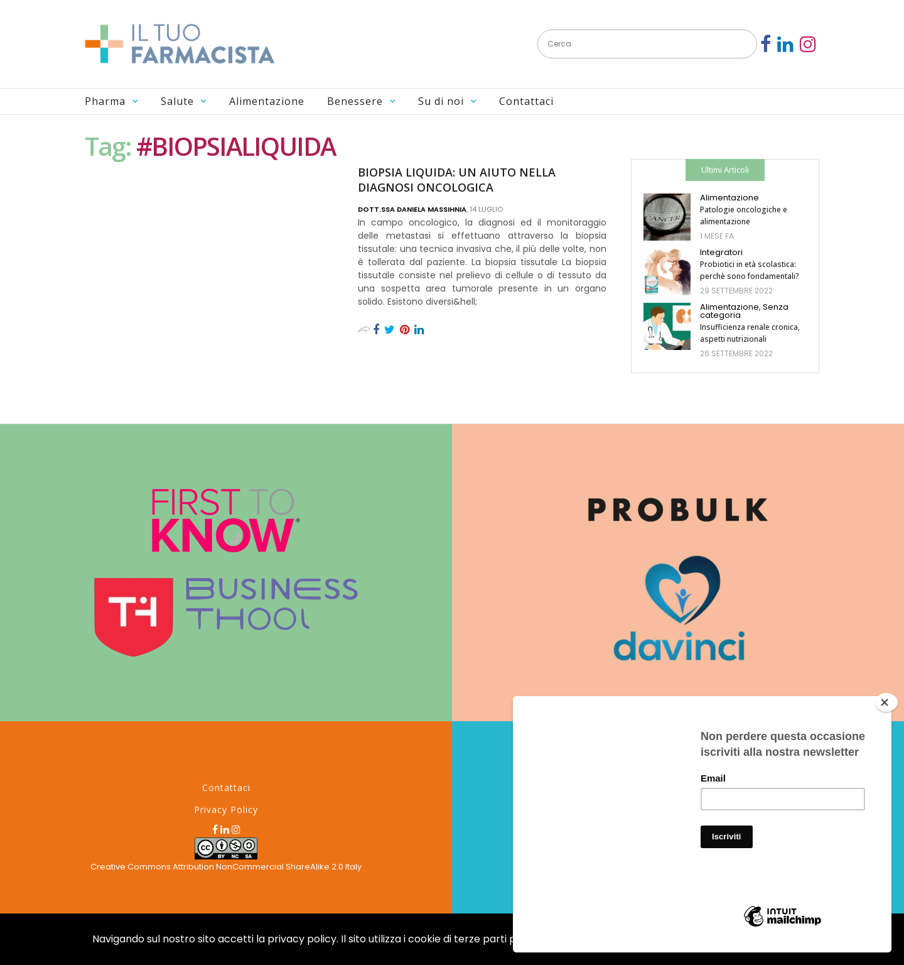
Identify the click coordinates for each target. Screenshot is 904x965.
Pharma (105, 101)
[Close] (886, 702)
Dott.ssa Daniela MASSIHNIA (412, 209)
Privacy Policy (226, 809)
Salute (177, 101)
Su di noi (441, 101)
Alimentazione (266, 101)
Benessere (355, 101)
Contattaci (526, 101)
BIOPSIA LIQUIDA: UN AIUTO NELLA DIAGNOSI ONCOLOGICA (457, 180)
